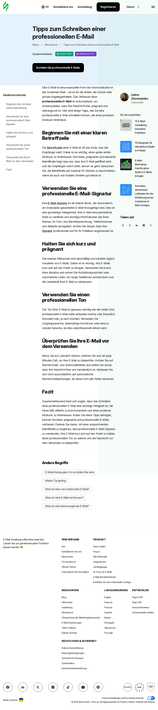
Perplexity (86, 54)
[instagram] (53, 687)
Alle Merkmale (100, 556)
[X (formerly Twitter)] (130, 217)
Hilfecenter (67, 602)
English (107, 597)
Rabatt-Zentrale (69, 633)
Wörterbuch (51, 44)
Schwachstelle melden (143, 612)
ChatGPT (64, 54)
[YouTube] (83, 687)
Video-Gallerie (69, 627)
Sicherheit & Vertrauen (73, 658)
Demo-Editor (99, 546)
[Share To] (150, 217)
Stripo (35, 44)
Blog (64, 597)
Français (108, 607)
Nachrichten (67, 556)
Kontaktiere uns (63, 6)
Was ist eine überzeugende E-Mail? (67, 506)
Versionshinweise (140, 607)
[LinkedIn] (136, 217)
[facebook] (123, 217)
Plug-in (96, 551)
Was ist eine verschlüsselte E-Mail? (67, 489)
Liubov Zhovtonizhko (139, 89)
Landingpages (100, 567)
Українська (109, 627)
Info (63, 546)
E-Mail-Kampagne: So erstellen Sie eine (69, 472)
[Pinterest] (143, 217)
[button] (151, 698)
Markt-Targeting (55, 480)
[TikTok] (68, 687)
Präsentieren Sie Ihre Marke (75, 572)
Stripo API (136, 602)
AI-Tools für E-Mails (102, 572)
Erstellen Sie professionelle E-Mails (58, 67)
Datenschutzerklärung (72, 648)
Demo (133, 6)
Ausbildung (67, 607)
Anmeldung (85, 6)
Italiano (107, 617)
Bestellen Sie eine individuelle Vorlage (112, 582)
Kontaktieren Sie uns (72, 551)
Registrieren (108, 6)
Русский (108, 633)
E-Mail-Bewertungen (72, 622)
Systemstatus (68, 663)
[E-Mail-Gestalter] (5, 7)
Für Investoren (69, 561)
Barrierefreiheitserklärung (74, 668)
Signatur (47, 231)
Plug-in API (137, 597)
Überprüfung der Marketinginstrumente (81, 617)
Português (109, 622)
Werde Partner (69, 567)
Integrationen (99, 561)
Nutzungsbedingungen (73, 653)
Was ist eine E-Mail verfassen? (64, 497)
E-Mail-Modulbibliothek (104, 577)
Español (108, 612)
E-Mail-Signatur (57, 203)
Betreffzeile (54, 147)
